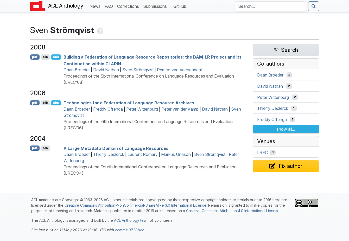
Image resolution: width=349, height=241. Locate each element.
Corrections (129, 6)
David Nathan (106, 69)
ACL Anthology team (131, 220)
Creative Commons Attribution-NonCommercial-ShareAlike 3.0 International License (135, 205)
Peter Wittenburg (142, 109)
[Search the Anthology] (270, 6)
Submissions (156, 6)
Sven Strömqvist (138, 69)
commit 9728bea (129, 230)
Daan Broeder (77, 69)
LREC (262, 152)
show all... (286, 129)
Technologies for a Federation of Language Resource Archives (129, 102)
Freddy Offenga (108, 109)
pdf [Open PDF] (34, 57)
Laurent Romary (143, 154)
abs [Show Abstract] (56, 57)
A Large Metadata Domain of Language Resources (116, 148)
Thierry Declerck (108, 154)
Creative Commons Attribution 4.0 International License (233, 210)
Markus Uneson (176, 154)
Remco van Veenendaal (179, 69)
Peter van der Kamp (180, 109)
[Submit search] (313, 6)
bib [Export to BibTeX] (45, 57)
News (96, 6)
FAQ (110, 6)
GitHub (179, 6)
